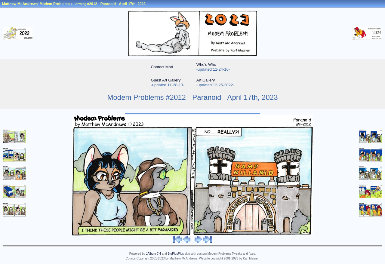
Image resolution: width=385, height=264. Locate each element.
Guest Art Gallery (165, 80)
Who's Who (206, 64)
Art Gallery (205, 80)
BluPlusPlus (176, 253)
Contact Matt (162, 67)
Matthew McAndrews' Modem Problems (36, 4)
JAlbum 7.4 (153, 253)
